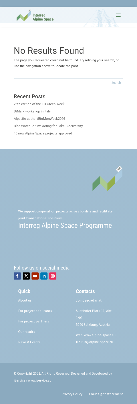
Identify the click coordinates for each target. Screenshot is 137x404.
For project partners (33, 321)
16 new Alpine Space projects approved (43, 133)
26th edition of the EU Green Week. (40, 104)
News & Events (29, 342)
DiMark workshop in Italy (32, 111)
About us (25, 300)
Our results (26, 331)
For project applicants (35, 310)
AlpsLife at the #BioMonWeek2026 (39, 119)
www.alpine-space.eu (99, 335)
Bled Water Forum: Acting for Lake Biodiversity (48, 126)
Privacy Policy (72, 394)
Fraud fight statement (106, 394)
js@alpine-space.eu (98, 342)
